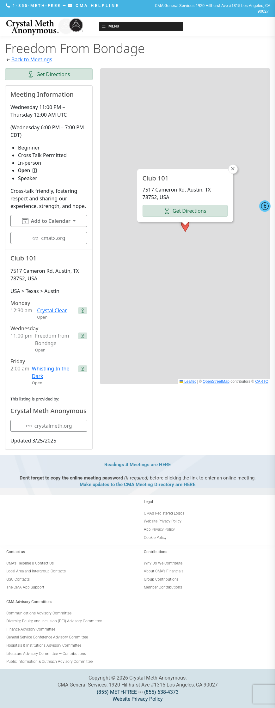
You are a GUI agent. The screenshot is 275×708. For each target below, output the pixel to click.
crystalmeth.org (49, 425)
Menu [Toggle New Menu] (110, 26)
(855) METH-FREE (117, 692)
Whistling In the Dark (51, 372)
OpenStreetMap (216, 381)
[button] (185, 226)
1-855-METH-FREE (34, 5)
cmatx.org (48, 238)
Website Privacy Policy (138, 699)
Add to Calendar (46, 220)
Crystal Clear (52, 310)
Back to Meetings (31, 59)
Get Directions (49, 74)
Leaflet (188, 381)
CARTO (261, 381)
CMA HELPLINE (93, 5)
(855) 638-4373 (161, 692)
